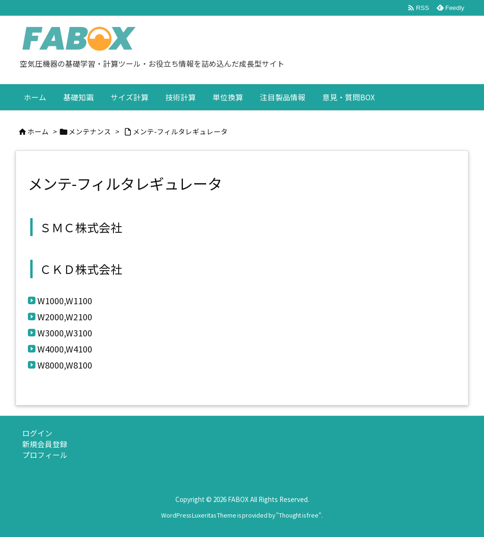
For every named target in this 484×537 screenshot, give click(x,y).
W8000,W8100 (64, 365)
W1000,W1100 (64, 300)
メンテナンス (90, 131)
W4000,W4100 (64, 349)
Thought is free (299, 515)
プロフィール (45, 454)
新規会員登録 (45, 444)
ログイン (37, 433)
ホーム (38, 131)
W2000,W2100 (64, 316)
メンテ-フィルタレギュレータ (180, 131)
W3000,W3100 (64, 332)
